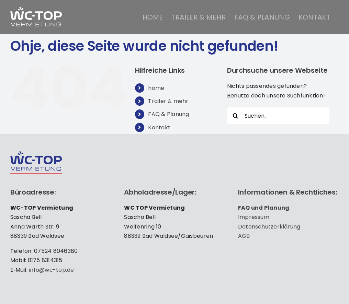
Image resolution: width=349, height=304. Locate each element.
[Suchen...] (278, 115)
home (156, 88)
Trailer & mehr (168, 101)
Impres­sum (253, 217)
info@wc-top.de (51, 270)
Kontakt (159, 127)
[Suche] (235, 115)
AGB (244, 236)
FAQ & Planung (168, 114)
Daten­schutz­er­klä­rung (269, 227)
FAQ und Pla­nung (264, 208)
